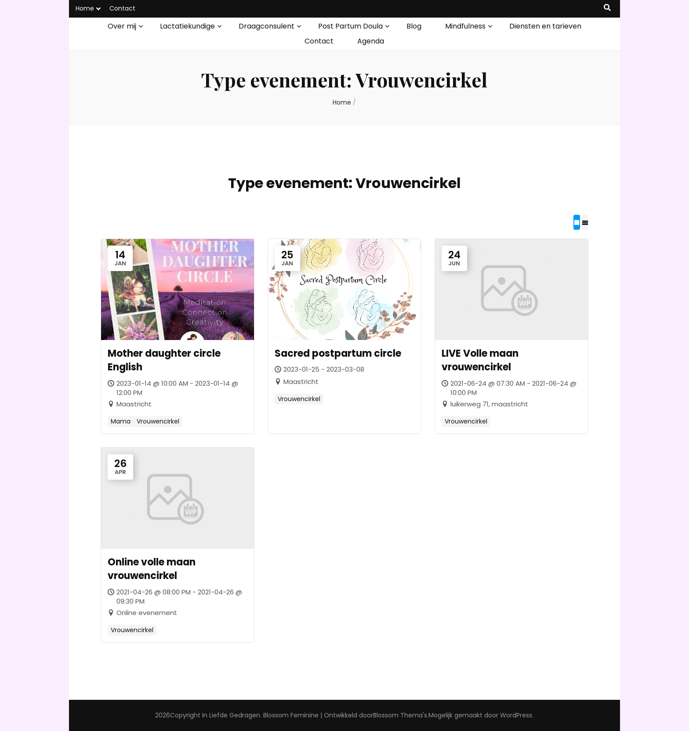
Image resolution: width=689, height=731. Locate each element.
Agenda (370, 41)
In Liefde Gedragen (231, 715)
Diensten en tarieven (545, 26)
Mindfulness (465, 26)
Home (85, 8)
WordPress (516, 715)
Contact (122, 8)
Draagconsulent (266, 26)
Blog (413, 26)
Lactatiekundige (187, 26)
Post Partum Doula (350, 26)
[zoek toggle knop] (607, 8)
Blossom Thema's (400, 715)
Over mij (122, 26)
